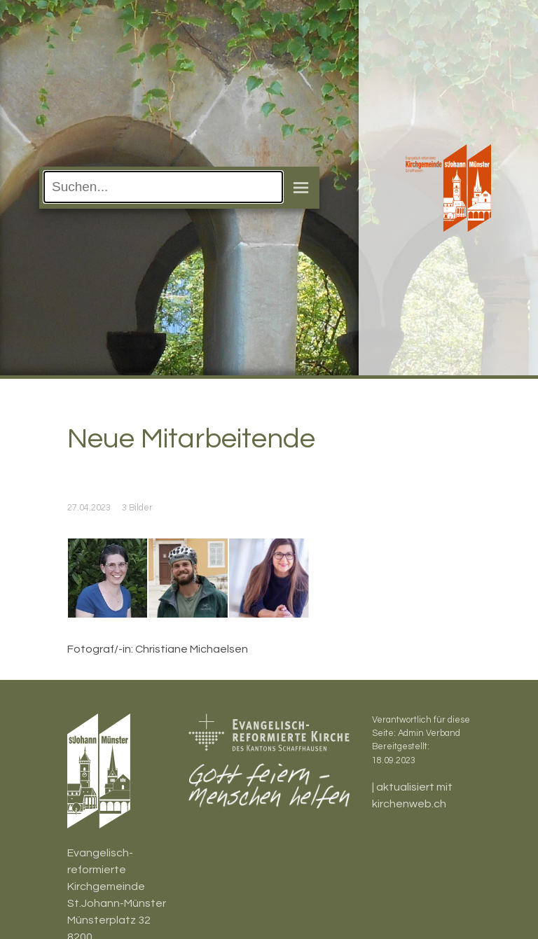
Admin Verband (429, 733)
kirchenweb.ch (409, 803)
